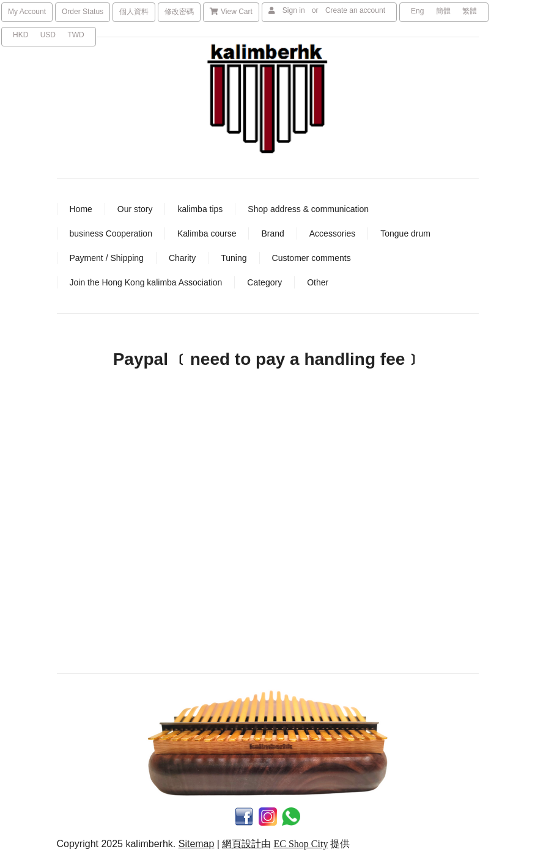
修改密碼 (179, 11)
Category (264, 282)
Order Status (82, 11)
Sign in (293, 10)
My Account (27, 11)
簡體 (443, 11)
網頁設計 (241, 844)
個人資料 (134, 11)
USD (48, 35)
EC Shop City (300, 844)
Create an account (355, 10)
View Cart (231, 11)
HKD (20, 35)
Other (317, 282)
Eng (417, 11)
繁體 (469, 11)
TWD (75, 35)
